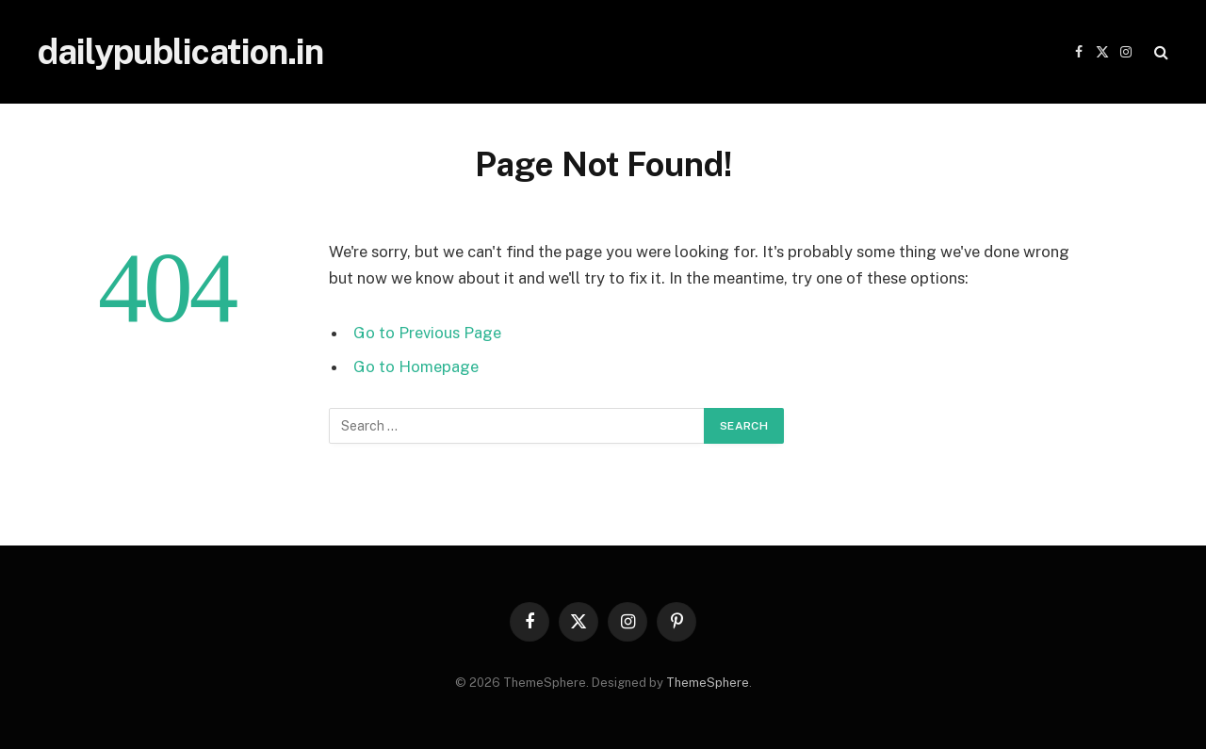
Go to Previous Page (427, 332)
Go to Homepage (416, 366)
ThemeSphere (707, 683)
